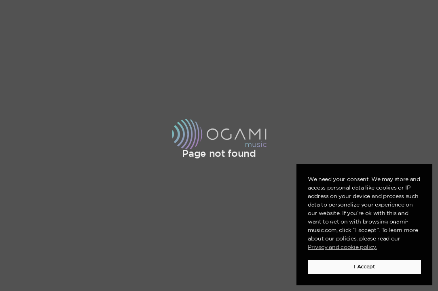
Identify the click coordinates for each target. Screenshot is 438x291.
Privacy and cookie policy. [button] (342, 247)
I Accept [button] (364, 267)
